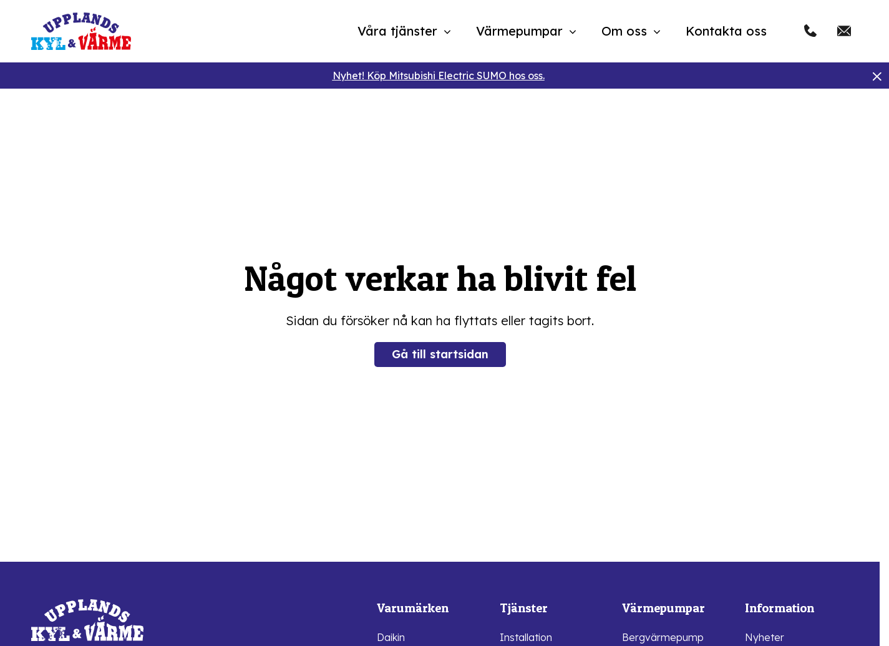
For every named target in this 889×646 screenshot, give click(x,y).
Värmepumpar (519, 31)
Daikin (391, 637)
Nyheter (764, 637)
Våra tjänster (397, 31)
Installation (526, 637)
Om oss (624, 31)
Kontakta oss (726, 31)
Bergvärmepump (663, 637)
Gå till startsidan (440, 354)
